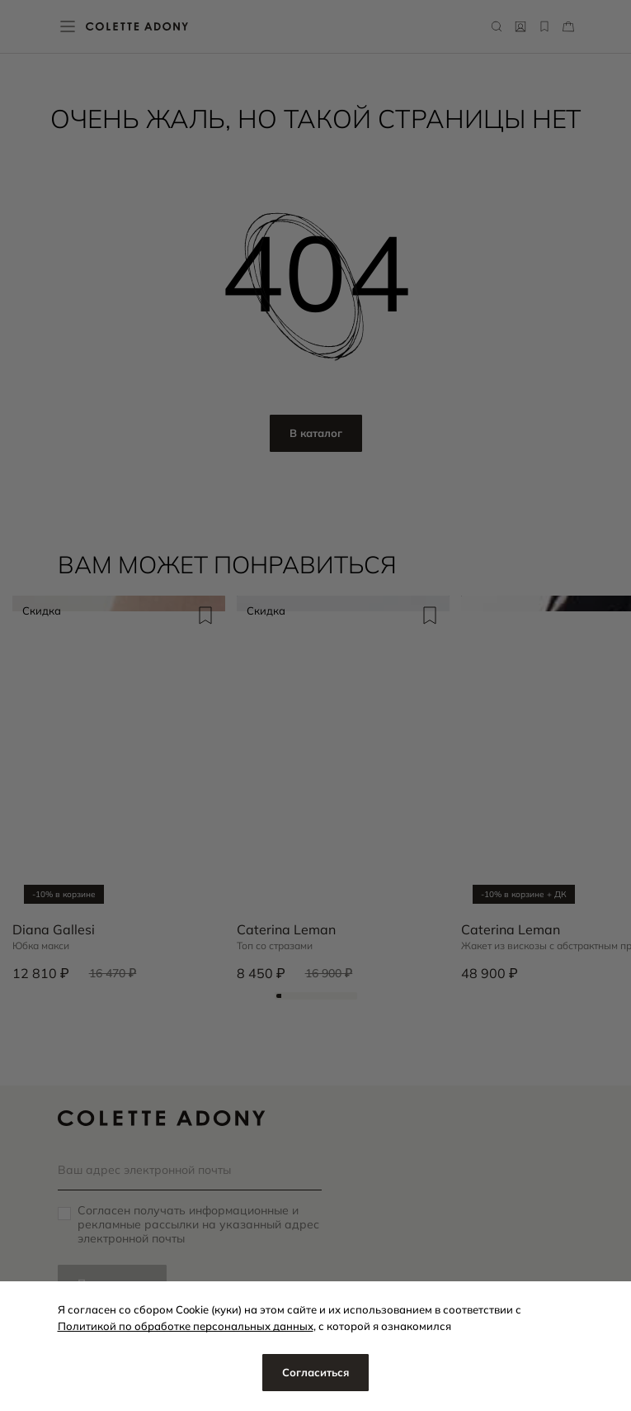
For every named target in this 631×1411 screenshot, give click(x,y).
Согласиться (315, 1372)
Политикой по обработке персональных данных (185, 1326)
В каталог (316, 432)
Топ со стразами (275, 946)
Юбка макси (40, 946)
